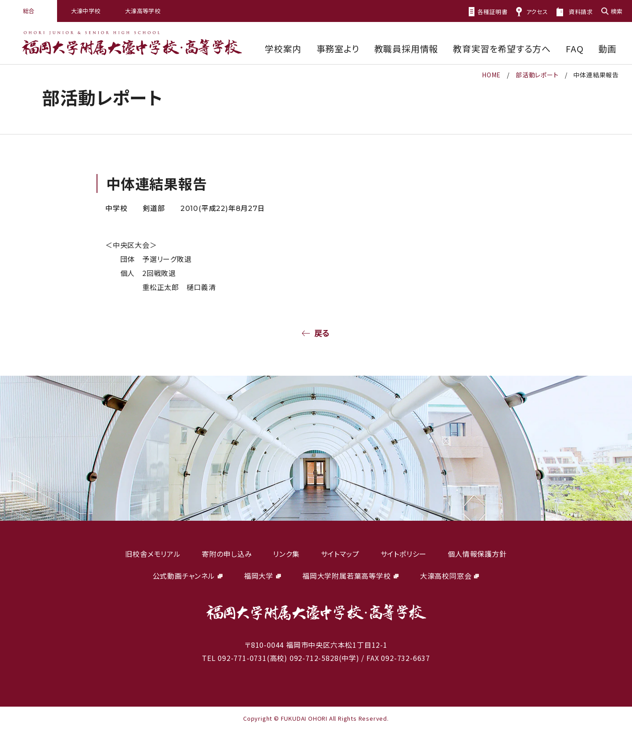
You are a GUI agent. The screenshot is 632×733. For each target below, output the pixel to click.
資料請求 (581, 11)
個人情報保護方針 (477, 553)
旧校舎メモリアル (152, 553)
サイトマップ (340, 553)
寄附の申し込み (227, 553)
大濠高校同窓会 (446, 575)
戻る (322, 332)
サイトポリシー (404, 553)
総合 (29, 11)
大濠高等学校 (142, 11)
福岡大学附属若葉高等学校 (346, 575)
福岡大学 (258, 575)
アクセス (537, 11)
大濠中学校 (86, 11)
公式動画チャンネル (184, 575)
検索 (616, 11)
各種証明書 (493, 11)
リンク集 (286, 553)
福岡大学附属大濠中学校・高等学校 (132, 43)
